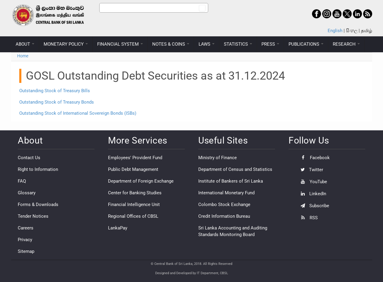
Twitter (310, 169)
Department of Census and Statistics (235, 169)
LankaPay (117, 228)
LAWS (207, 44)
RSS (308, 217)
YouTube (312, 181)
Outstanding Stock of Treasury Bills (54, 90)
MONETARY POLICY (66, 44)
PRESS (270, 44)
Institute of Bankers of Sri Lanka (230, 181)
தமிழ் (366, 30)
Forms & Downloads (38, 204)
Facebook (314, 157)
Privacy (25, 239)
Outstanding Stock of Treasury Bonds (56, 102)
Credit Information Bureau (224, 216)
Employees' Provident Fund (135, 157)
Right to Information (38, 169)
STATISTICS (238, 44)
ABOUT (25, 44)
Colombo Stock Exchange (224, 204)
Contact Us (29, 157)
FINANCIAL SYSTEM (120, 44)
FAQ (22, 181)
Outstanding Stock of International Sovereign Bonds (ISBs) (77, 113)
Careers (25, 228)
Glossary (27, 193)
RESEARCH (346, 44)
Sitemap (26, 251)
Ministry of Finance (217, 157)
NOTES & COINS (170, 44)
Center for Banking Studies (135, 193)
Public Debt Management (133, 169)
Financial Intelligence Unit (134, 204)
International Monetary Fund (226, 193)
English (335, 30)
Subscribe (313, 205)
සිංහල (351, 30)
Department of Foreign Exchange (141, 181)
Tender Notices (33, 216)
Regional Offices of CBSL (133, 216)
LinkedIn (312, 193)
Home (22, 55)
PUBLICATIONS (306, 44)
